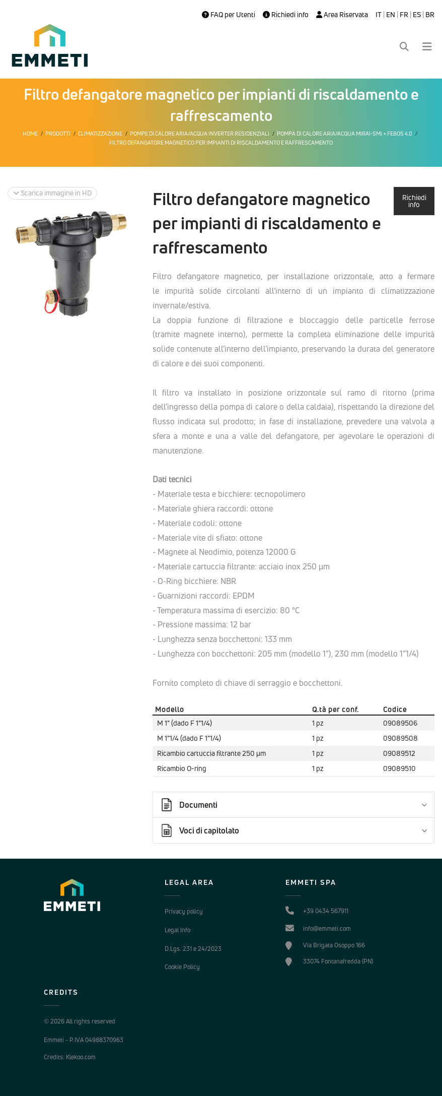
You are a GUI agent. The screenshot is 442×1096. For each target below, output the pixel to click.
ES (417, 14)
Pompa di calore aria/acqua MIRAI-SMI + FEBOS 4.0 (344, 133)
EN (390, 14)
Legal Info (177, 930)
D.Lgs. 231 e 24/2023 (193, 948)
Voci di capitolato (199, 830)
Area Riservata (342, 14)
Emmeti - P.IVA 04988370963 (83, 1040)
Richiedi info (286, 14)
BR (429, 14)
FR (404, 14)
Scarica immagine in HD (52, 193)
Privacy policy (184, 911)
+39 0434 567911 (325, 911)
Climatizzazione (100, 133)
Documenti (188, 804)
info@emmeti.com (327, 928)
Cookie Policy (182, 966)
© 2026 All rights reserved (79, 1021)
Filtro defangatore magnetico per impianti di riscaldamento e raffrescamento (221, 142)
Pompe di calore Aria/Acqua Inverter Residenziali (199, 133)
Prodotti (57, 133)
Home (30, 133)
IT (379, 14)
